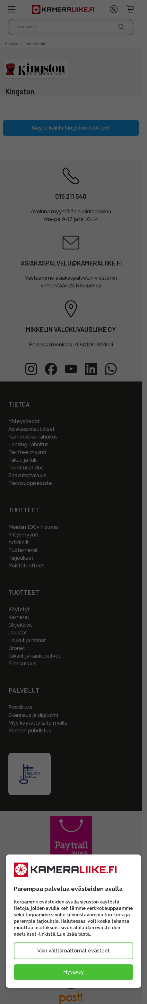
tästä (84, 934)
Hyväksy (73, 972)
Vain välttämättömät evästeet (73, 951)
